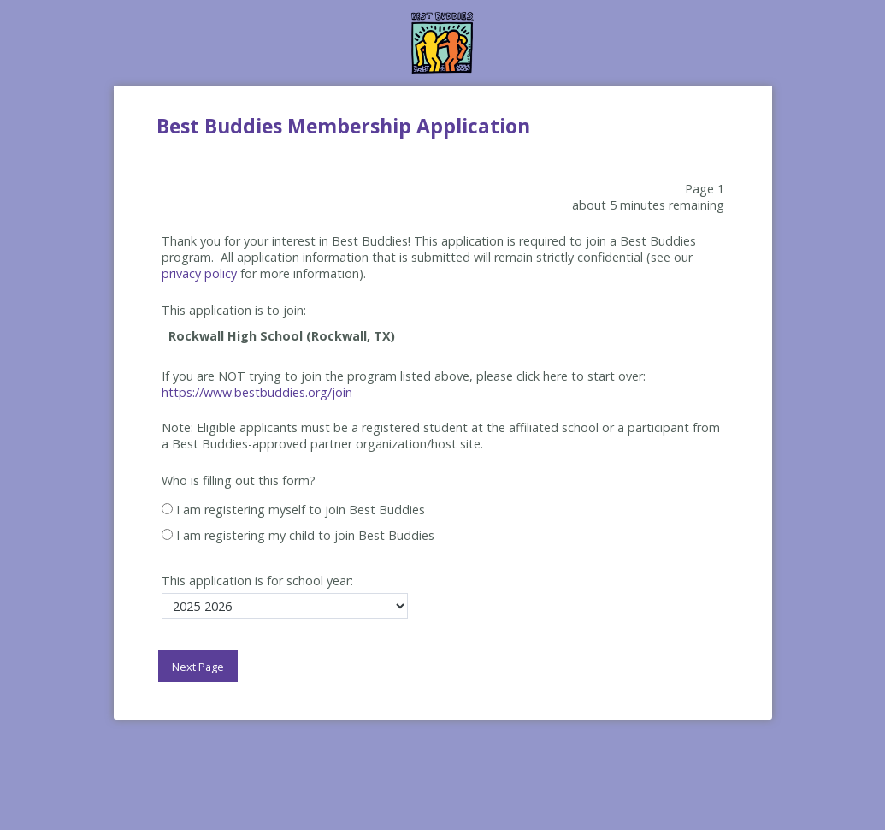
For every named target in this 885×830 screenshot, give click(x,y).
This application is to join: (234, 310)
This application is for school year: (257, 580)
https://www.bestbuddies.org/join (257, 392)
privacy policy (199, 273)
